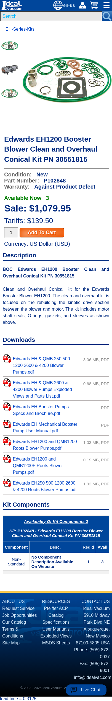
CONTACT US (95, 601)
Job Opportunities (19, 615)
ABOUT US (13, 601)
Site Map (11, 643)
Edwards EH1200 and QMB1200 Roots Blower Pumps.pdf (45, 445)
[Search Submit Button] (107, 16)
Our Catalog (14, 622)
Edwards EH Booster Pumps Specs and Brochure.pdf (41, 410)
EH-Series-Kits (20, 29)
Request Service (18, 608)
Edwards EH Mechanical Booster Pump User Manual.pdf (45, 427)
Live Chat (90, 689)
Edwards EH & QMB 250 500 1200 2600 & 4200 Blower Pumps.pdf (41, 365)
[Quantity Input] (11, 232)
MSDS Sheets (56, 643)
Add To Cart (42, 232)
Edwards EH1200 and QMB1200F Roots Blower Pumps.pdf (38, 466)
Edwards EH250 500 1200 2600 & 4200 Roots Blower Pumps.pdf (44, 486)
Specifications (56, 622)
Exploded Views (56, 636)
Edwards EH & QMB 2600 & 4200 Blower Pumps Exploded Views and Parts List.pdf (42, 389)
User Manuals (56, 629)
